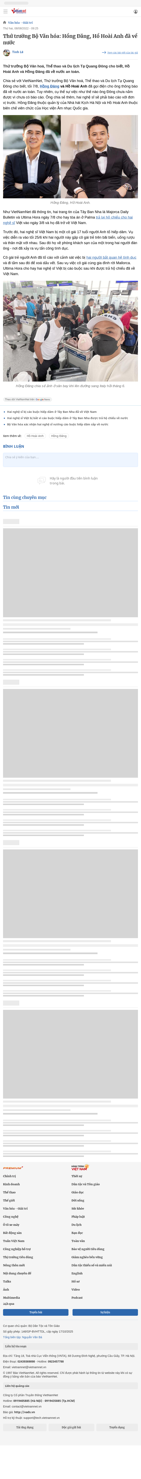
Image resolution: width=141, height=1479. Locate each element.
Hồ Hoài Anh (35, 436)
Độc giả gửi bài (71, 1427)
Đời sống (78, 1200)
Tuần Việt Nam (13, 1241)
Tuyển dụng (117, 1427)
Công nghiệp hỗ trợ (17, 1249)
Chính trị (9, 1176)
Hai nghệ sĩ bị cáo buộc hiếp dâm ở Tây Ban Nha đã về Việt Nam (52, 412)
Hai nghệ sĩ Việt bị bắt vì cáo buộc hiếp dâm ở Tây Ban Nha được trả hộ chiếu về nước (67, 418)
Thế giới (9, 1200)
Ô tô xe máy (11, 1225)
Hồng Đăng (49, 86)
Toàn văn (78, 1241)
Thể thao (9, 1192)
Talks (7, 1281)
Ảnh (6, 1289)
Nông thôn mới (14, 1265)
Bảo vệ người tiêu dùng (88, 1249)
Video (76, 1289)
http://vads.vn (24, 1412)
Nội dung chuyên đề (17, 1273)
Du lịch (76, 1225)
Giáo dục (78, 1192)
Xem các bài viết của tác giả (122, 52)
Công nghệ (10, 1216)
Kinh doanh (11, 1184)
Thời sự (77, 1176)
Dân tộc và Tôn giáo (86, 1184)
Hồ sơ (76, 1281)
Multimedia (11, 1298)
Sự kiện (105, 1312)
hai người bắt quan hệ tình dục (111, 257)
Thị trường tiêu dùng (18, 1257)
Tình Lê (17, 52)
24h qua (8, 1304)
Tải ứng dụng (25, 1427)
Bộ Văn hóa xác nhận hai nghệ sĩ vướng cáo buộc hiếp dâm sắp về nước (57, 424)
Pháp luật (78, 1216)
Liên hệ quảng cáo (17, 1386)
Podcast (77, 1298)
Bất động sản (12, 1233)
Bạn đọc (77, 1233)
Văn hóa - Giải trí (20, 22)
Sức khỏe (78, 1208)
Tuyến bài (35, 1312)
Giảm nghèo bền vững (87, 1257)
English (77, 1273)
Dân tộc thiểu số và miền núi (92, 1265)
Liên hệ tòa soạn (15, 1346)
